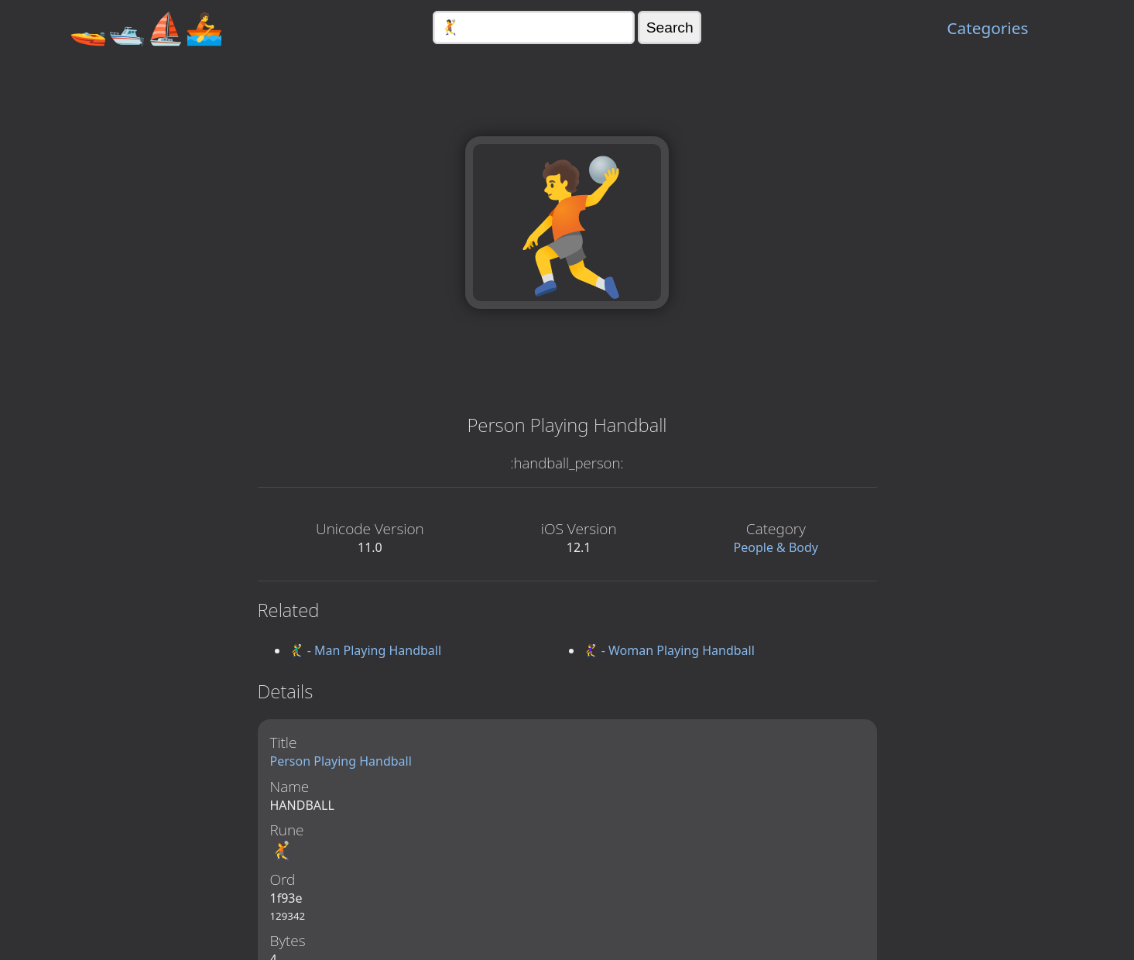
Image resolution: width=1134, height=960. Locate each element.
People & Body (776, 547)
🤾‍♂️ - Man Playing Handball (365, 650)
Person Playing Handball (341, 761)
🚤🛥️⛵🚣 (146, 27)
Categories (987, 28)
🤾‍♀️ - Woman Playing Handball (669, 650)
